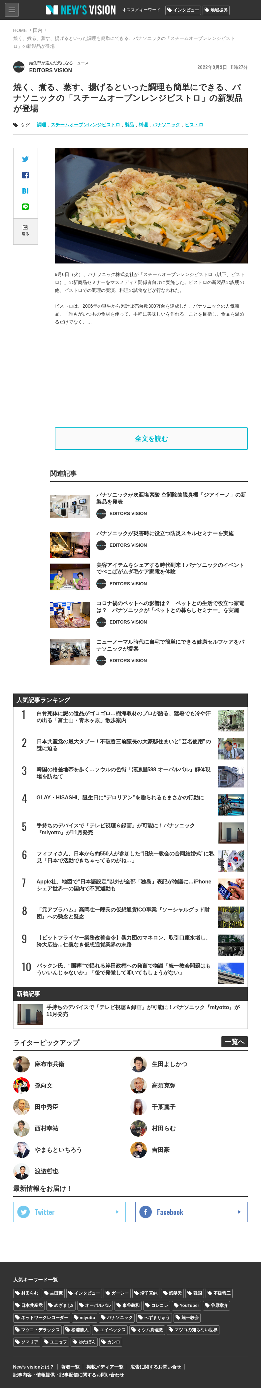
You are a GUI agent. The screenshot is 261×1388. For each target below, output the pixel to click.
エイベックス (113, 1329)
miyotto (87, 1317)
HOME (20, 30)
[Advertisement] (151, 376)
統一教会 (190, 1317)
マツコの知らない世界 (196, 1329)
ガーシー (120, 1293)
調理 (41, 124)
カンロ (113, 1342)
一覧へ (235, 1041)
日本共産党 (32, 1305)
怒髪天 (175, 1293)
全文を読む (151, 438)
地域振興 (219, 10)
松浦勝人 (79, 1329)
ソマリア (29, 1342)
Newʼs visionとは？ (33, 1367)
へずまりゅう (157, 1317)
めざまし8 (64, 1305)
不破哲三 (222, 1293)
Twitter (45, 1212)
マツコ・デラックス (40, 1329)
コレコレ (159, 1305)
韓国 (197, 1293)
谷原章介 (219, 1305)
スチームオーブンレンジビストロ (85, 124)
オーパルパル (98, 1305)
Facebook (170, 1212)
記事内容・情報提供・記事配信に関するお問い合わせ (68, 1374)
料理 (143, 124)
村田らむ (29, 1293)
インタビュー (186, 10)
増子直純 (148, 1293)
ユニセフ (58, 1342)
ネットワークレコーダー (44, 1317)
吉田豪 (56, 1293)
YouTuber (189, 1305)
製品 (129, 124)
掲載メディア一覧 (104, 1367)
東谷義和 (131, 1305)
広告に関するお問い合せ (155, 1367)
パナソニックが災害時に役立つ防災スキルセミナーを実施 (165, 543)
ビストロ (194, 124)
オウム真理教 (150, 1329)
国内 (37, 30)
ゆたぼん (87, 1342)
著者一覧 (70, 1367)
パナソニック (166, 124)
